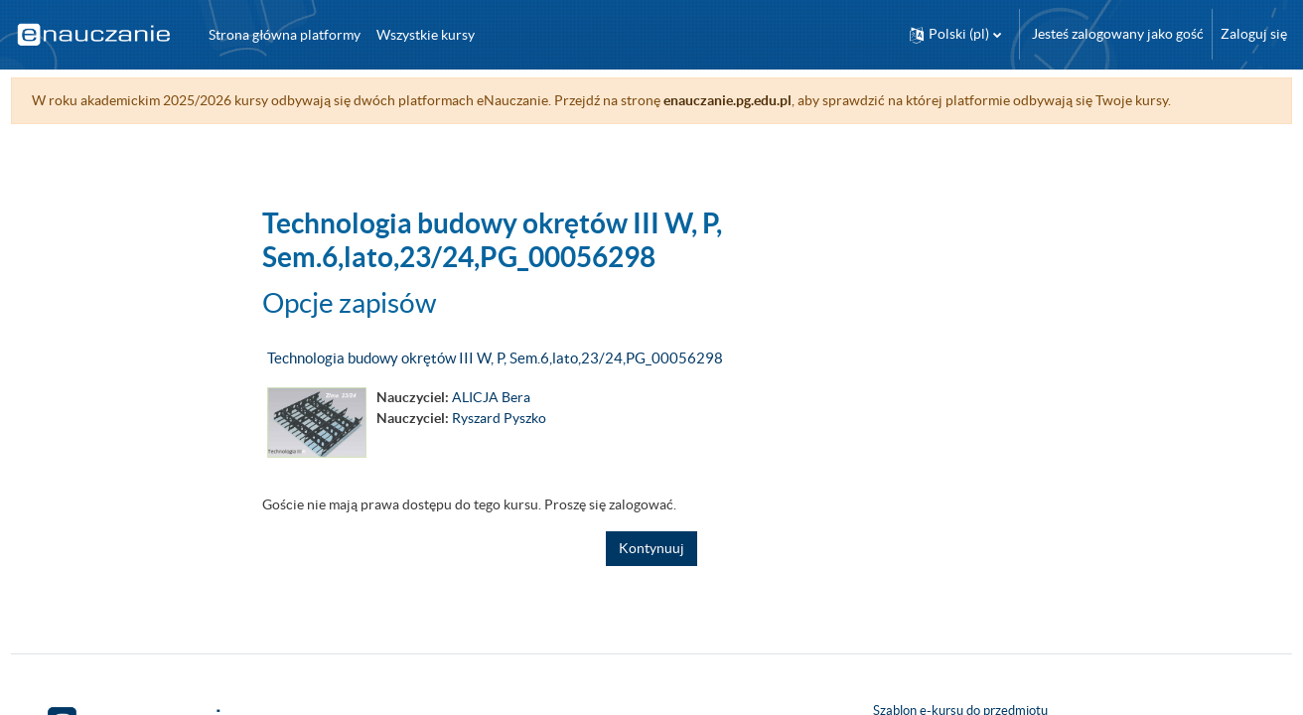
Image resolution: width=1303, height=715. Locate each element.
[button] (955, 34)
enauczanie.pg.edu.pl (764, 100)
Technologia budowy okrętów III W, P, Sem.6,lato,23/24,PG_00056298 (495, 358)
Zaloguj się (1254, 34)
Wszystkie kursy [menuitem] (425, 35)
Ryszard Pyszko (499, 418)
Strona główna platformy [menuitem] (285, 35)
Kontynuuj (651, 548)
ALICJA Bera (491, 397)
